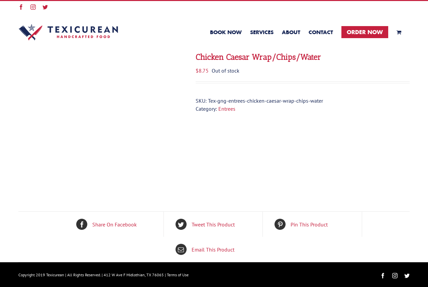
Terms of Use (178, 274)
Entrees (226, 108)
